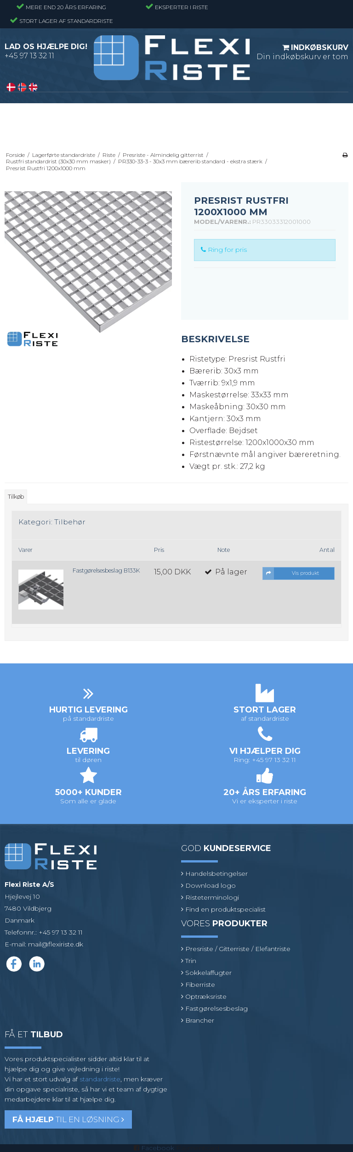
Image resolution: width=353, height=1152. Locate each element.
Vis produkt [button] (291, 573)
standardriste (100, 1079)
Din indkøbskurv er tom (302, 52)
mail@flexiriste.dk (55, 944)
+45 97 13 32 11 (29, 55)
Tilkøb (16, 496)
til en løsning (68, 1119)
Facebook (157, 1148)
